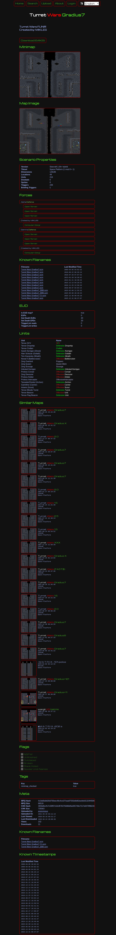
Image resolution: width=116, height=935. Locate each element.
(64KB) (33, 40)
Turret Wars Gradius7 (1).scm (33, 296)
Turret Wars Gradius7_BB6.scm (34, 290)
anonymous (43, 811)
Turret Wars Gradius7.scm (32, 269)
